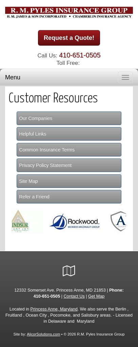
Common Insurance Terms (47, 149)
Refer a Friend (34, 196)
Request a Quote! (69, 37)
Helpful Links (32, 134)
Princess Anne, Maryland (54, 309)
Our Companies (35, 118)
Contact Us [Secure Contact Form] (73, 296)
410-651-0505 (79, 55)
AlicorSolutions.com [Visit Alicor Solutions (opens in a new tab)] (43, 334)
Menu (12, 77)
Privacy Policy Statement (45, 165)
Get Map (96, 296)
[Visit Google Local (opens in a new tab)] (69, 271)
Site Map (28, 181)
